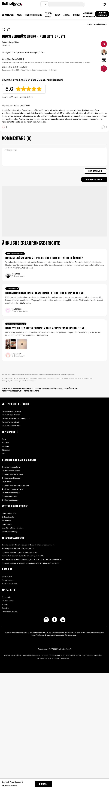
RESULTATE (76, 14)
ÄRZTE (19, 14)
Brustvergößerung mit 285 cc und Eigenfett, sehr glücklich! (44, 258)
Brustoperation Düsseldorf (11, 478)
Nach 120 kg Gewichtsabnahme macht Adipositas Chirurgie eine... (45, 328)
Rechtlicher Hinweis (73, 655)
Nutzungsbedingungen (31, 655)
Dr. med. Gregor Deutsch (11, 415)
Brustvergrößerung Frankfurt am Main (15, 485)
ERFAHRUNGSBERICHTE (33, 14)
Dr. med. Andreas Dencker (11, 411)
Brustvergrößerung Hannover (12, 489)
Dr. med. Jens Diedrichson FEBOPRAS (16, 418)
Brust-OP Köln (7, 482)
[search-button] (81, 4)
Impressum (65, 658)
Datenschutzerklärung (12, 655)
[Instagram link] (46, 620)
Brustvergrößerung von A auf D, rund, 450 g (18, 549)
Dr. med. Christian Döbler (11, 426)
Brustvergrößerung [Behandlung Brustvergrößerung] (15, 254)
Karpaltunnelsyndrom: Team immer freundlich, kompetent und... (45, 293)
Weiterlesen (27, 268)
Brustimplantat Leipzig (10, 500)
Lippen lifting (6, 524)
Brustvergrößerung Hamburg (12, 474)
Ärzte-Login (6, 597)
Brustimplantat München (11, 471)
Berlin (4, 439)
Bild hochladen (95, 171)
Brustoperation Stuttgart (11, 493)
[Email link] (62, 619)
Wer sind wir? (7, 576)
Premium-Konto (7, 601)
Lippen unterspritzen (9, 513)
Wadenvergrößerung (9, 532)
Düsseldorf (6, 450)
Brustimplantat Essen (9, 496)
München (5, 443)
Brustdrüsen (6, 521)
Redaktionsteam (8, 580)
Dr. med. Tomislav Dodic (11, 422)
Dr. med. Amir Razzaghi (27, 52)
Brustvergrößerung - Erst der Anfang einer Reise (19, 552)
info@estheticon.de (64, 649)
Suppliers (5, 608)
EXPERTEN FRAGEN (48, 15)
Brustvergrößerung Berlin (11, 467)
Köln (3, 454)
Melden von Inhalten (9, 584)
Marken (5, 604)
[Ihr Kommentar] (54, 157)
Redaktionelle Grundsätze (92, 655)
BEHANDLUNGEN (8, 14)
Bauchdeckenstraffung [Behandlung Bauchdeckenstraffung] (16, 324)
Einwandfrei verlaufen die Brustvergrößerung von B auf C (22, 556)
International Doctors (9, 612)
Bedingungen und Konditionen (48, 658)
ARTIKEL (66, 14)
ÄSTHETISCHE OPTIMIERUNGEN (89, 15)
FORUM (57, 14)
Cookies (44, 655)
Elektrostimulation (8, 517)
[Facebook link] (54, 620)
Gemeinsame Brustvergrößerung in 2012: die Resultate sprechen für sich (28, 545)
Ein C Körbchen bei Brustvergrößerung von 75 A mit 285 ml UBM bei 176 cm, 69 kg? (32, 559)
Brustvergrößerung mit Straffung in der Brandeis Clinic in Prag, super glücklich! (30, 563)
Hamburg (5, 446)
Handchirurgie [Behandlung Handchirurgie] (12, 289)
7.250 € (20, 59)
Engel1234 (14, 42)
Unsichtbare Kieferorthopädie (12, 528)
